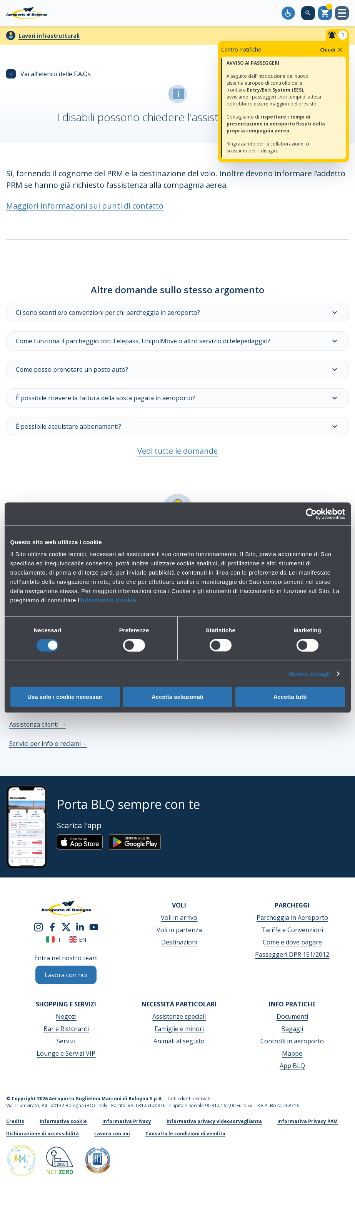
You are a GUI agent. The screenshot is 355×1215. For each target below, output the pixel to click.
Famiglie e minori (179, 1028)
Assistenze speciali (179, 1016)
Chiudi (331, 49)
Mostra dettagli (309, 673)
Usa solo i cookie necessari (65, 697)
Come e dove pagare (292, 942)
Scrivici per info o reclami (48, 743)
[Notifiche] (337, 35)
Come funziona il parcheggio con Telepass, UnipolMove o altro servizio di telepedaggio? (177, 341)
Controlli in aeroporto (292, 1041)
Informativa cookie (63, 1121)
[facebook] (52, 926)
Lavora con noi (112, 1133)
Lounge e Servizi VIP (66, 1053)
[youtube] (93, 926)
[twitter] (66, 926)
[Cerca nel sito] (308, 13)
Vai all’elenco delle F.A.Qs (48, 74)
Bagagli (292, 1028)
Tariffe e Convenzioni (292, 930)
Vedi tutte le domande (177, 451)
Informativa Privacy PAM (307, 1121)
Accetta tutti (290, 697)
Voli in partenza (179, 930)
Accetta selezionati (177, 697)
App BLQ (292, 1065)
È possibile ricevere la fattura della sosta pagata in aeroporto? (177, 398)
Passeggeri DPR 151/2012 (292, 954)
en (77, 939)
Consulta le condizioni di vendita (185, 1133)
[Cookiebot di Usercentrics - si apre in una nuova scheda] (311, 514)
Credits (15, 1121)
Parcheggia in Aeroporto (292, 917)
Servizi (66, 1041)
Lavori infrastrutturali (49, 35)
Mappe (292, 1053)
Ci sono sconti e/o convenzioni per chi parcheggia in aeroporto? (177, 312)
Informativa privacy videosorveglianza (214, 1121)
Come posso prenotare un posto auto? (177, 369)
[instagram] (38, 926)
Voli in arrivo (179, 917)
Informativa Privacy (126, 1121)
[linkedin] (80, 926)
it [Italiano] (53, 939)
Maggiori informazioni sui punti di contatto (84, 206)
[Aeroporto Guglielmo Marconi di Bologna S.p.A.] (26, 13)
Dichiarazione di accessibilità (42, 1133)
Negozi (66, 1016)
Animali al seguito (179, 1041)
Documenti (292, 1016)
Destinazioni (179, 942)
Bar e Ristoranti (66, 1028)
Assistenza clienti (37, 724)
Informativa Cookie (108, 600)
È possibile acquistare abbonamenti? (177, 426)
